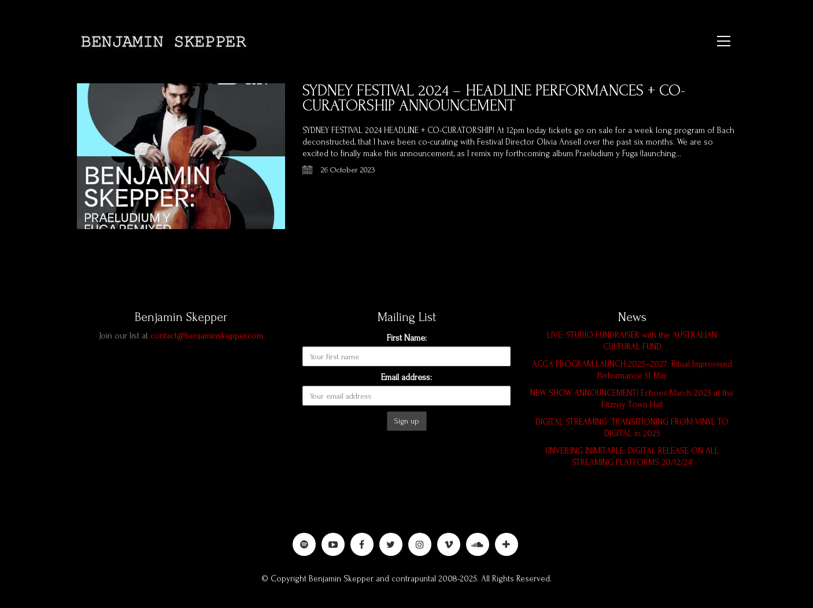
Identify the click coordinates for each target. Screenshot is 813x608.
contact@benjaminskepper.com (206, 335)
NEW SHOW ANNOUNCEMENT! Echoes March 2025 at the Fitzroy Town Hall (632, 399)
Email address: (406, 377)
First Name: (407, 338)
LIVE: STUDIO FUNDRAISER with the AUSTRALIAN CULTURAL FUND (632, 341)
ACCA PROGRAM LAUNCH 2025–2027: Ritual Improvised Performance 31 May (632, 370)
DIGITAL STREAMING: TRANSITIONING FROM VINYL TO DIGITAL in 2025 (632, 428)
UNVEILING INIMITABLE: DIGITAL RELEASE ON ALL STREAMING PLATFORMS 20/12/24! (632, 456)
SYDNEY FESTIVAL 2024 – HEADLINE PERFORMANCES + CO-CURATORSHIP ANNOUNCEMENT (493, 98)
